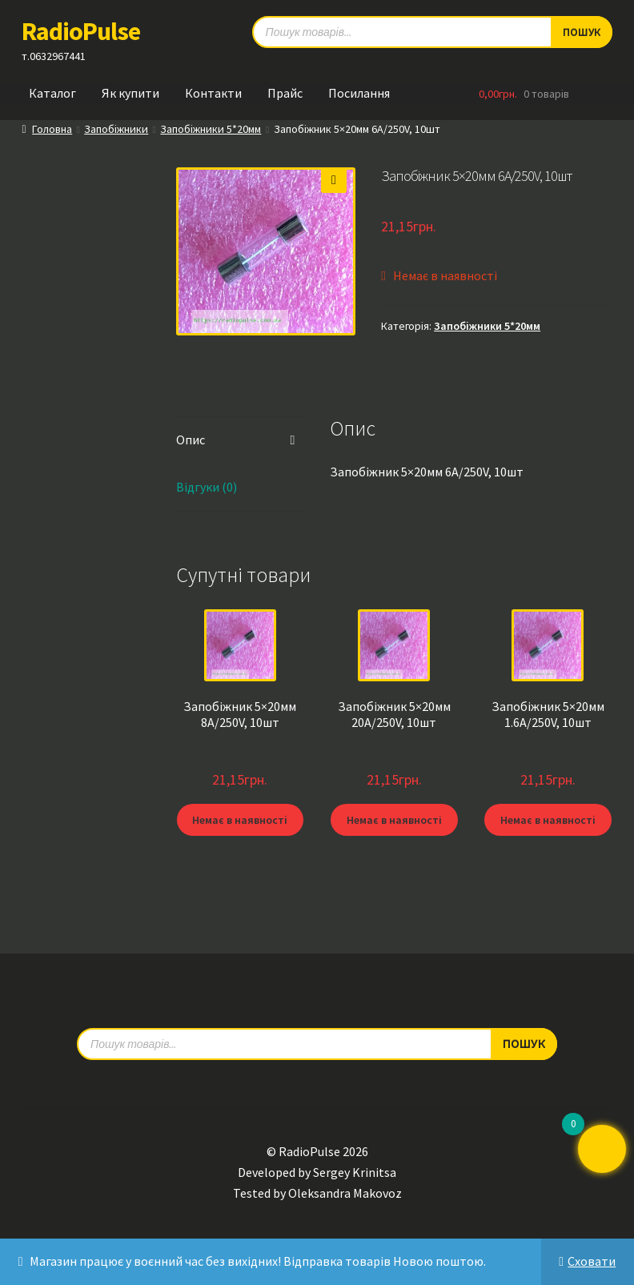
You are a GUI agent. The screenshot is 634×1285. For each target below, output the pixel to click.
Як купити (130, 93)
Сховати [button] (592, 1261)
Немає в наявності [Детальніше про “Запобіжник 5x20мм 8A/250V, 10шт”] (239, 820)
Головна (52, 129)
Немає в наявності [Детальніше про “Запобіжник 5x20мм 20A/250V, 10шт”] (394, 820)
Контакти (213, 93)
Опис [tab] (190, 440)
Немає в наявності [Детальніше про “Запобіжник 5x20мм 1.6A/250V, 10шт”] (548, 820)
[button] (334, 180)
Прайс (285, 93)
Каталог (52, 93)
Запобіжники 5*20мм (210, 129)
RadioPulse (81, 31)
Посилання (359, 93)
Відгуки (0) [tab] (206, 487)
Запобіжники (116, 129)
